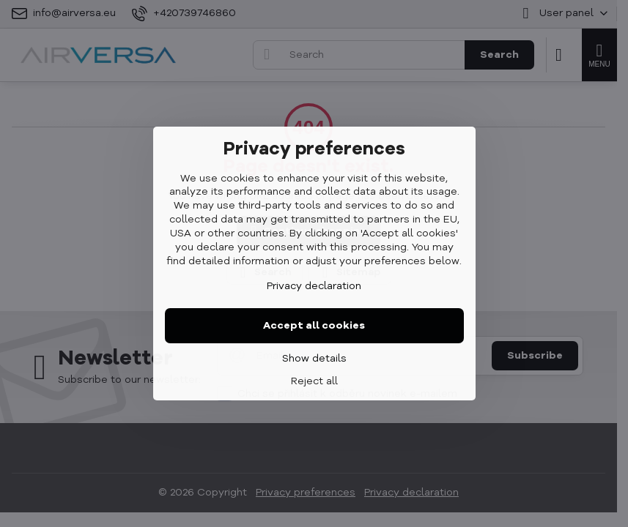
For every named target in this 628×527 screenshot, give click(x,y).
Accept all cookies (314, 326)
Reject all (314, 381)
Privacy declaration (314, 286)
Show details (314, 359)
